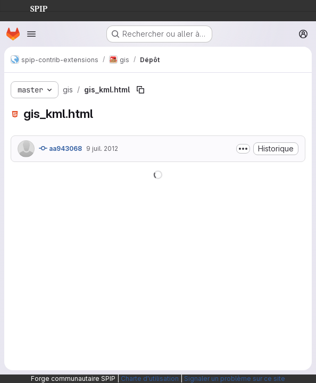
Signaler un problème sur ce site (234, 378)
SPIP (30, 7)
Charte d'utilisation (150, 378)
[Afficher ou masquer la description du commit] (243, 149)
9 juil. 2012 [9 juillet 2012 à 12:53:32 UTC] (102, 148)
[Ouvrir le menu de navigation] (31, 33)
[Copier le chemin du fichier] (140, 89)
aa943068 (60, 148)
